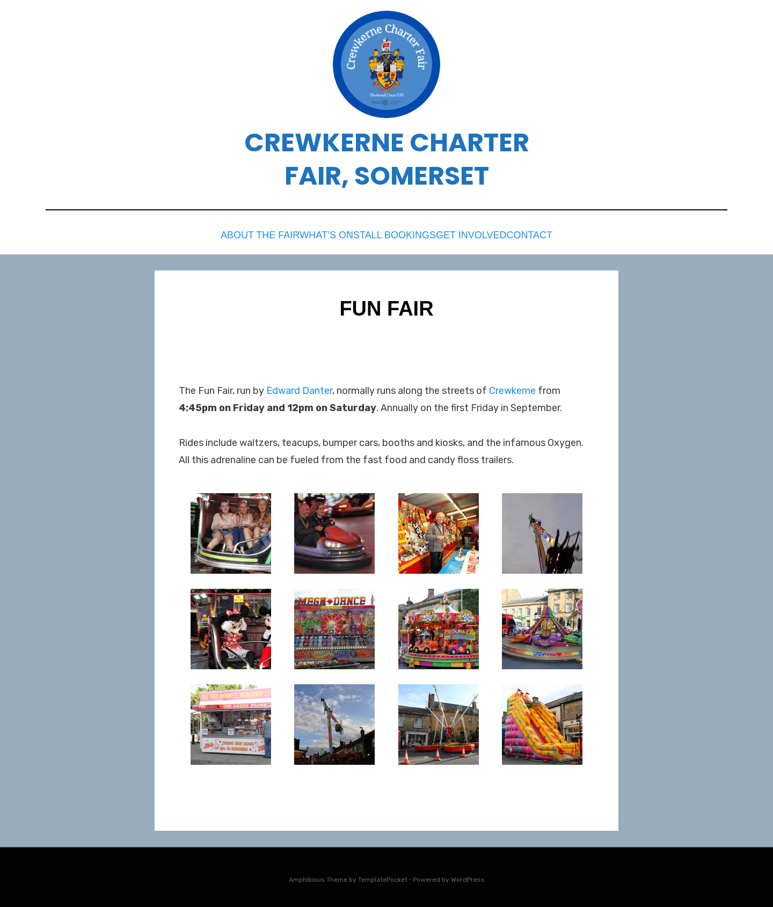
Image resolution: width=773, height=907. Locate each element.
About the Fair (238, 233)
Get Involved (477, 233)
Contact (547, 233)
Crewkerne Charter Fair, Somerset (386, 159)
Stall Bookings (392, 233)
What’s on (314, 233)
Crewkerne (512, 387)
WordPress (468, 876)
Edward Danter (299, 387)
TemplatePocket (382, 876)
